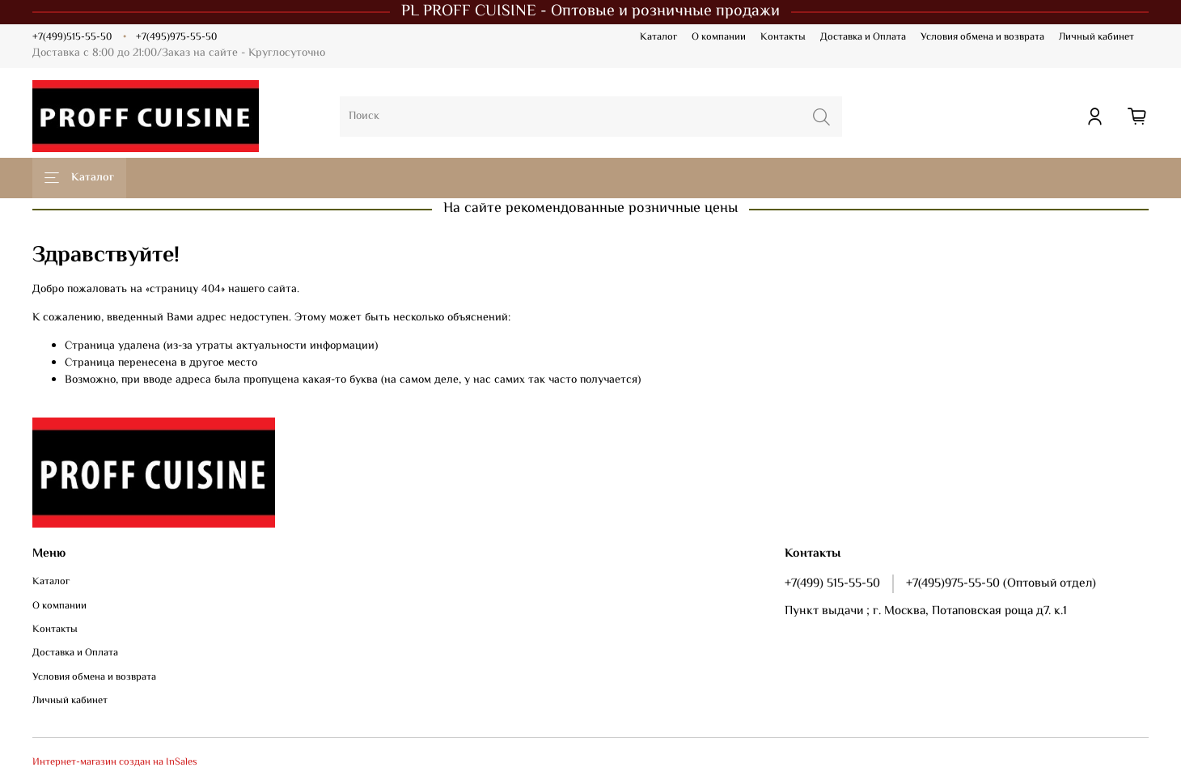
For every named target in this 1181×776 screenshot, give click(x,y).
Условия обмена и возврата (982, 37)
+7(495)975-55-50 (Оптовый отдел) (1001, 583)
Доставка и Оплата (863, 37)
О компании (719, 37)
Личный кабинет (1096, 37)
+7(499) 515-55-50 (832, 583)
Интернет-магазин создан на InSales (114, 762)
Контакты (783, 37)
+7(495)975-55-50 (176, 37)
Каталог (658, 37)
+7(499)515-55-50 (72, 37)
